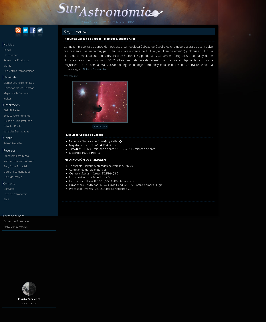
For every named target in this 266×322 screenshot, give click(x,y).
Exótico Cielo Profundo (17, 115)
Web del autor (71, 75)
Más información (95, 69)
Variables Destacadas (16, 131)
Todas (7, 49)
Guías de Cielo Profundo (18, 121)
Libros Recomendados (17, 171)
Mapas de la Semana (16, 93)
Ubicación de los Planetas (19, 88)
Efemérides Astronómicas (19, 82)
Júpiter (7, 98)
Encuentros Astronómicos (19, 71)
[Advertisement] (29, 254)
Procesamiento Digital (16, 156)
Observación (11, 55)
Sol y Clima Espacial (15, 166)
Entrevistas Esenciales (16, 221)
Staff (6, 199)
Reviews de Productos (16, 60)
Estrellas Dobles (13, 126)
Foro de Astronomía (15, 194)
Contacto (9, 188)
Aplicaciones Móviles (16, 226)
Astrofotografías (13, 143)
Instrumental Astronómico (19, 161)
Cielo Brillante (12, 110)
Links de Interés (13, 177)
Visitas (7, 65)
